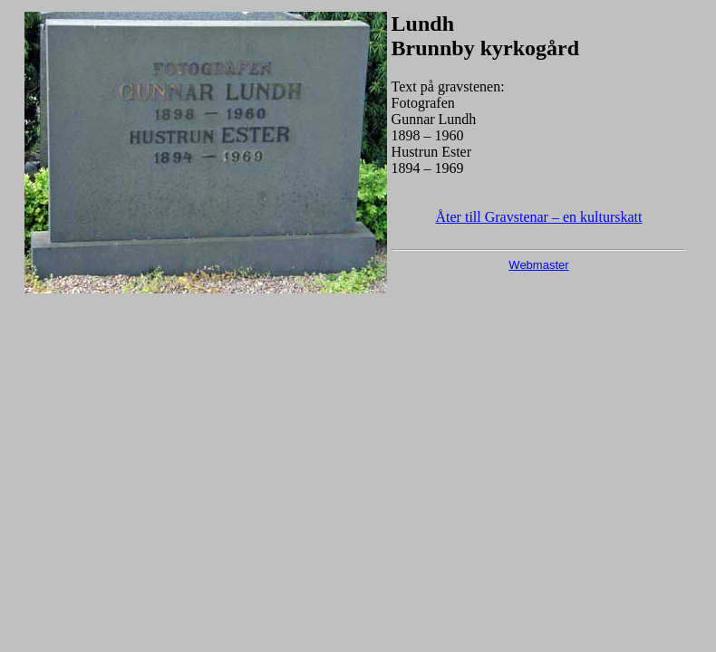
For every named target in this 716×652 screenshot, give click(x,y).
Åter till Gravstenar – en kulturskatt (539, 217)
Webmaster (538, 265)
